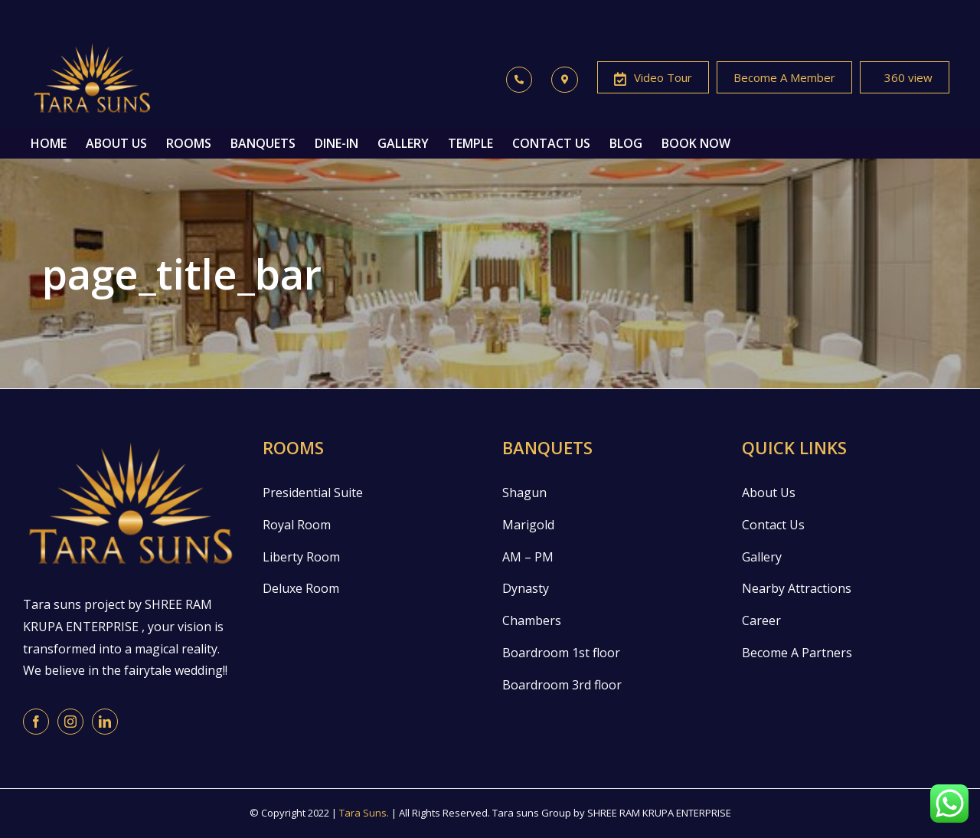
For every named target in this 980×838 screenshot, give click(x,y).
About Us (768, 492)
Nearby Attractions (796, 588)
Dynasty (525, 588)
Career (761, 620)
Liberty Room (301, 556)
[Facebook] (36, 722)
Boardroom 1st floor (561, 652)
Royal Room (297, 524)
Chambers (531, 620)
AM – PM (528, 556)
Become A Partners (797, 652)
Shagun (524, 492)
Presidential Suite (313, 492)
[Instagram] (70, 722)
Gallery (762, 556)
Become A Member (784, 77)
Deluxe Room (301, 588)
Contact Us (773, 524)
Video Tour (653, 79)
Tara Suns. (364, 813)
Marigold (528, 524)
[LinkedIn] (105, 722)
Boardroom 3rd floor (562, 684)
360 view (905, 79)
